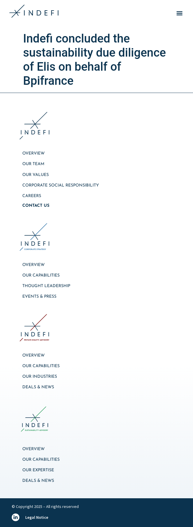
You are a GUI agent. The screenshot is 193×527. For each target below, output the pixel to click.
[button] (179, 13)
